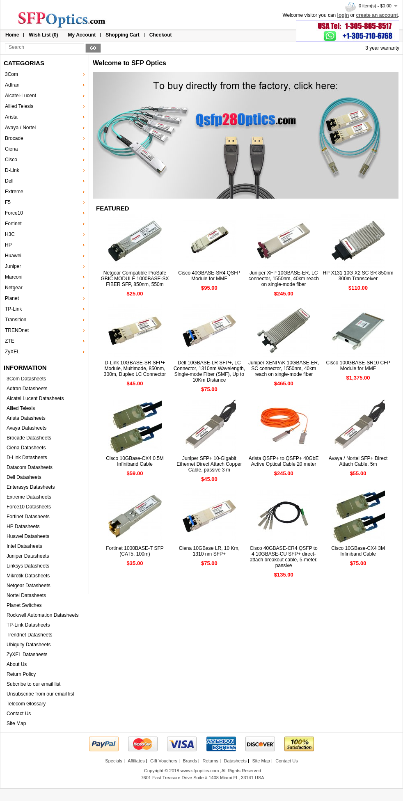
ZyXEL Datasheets (27, 654)
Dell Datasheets (24, 477)
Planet (12, 298)
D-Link (12, 170)
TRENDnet (17, 330)
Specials (113, 760)
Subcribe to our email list (33, 684)
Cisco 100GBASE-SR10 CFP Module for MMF (358, 365)
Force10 (14, 213)
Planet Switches (24, 605)
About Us (17, 664)
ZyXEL (12, 352)
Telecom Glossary (26, 704)
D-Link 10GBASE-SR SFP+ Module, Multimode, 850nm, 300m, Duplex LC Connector (135, 368)
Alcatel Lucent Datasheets (35, 398)
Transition (15, 320)
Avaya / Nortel (20, 127)
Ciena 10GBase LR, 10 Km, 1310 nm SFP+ (209, 551)
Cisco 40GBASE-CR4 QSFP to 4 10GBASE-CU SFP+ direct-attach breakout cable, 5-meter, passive (283, 556)
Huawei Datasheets (28, 536)
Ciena (11, 149)
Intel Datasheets (24, 546)
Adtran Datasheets (27, 388)
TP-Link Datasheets (28, 625)
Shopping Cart (122, 35)
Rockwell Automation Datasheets (42, 615)
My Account (82, 35)
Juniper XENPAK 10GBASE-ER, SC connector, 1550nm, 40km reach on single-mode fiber (283, 368)
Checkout (160, 35)
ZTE (9, 341)
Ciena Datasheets (26, 448)
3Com (11, 74)
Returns (211, 760)
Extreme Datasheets (29, 497)
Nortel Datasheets (26, 595)
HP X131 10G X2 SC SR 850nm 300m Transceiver (358, 275)
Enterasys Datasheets (31, 487)
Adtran (12, 85)
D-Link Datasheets (27, 457)
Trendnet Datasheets (30, 635)
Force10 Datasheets (29, 507)
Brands (190, 760)
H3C (10, 234)
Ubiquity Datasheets (28, 645)
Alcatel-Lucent (20, 95)
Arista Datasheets (26, 418)
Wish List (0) (43, 35)
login (343, 15)
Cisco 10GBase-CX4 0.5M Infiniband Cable (135, 461)
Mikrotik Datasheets (28, 576)
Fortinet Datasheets (28, 517)
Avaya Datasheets (26, 428)
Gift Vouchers (163, 760)
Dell (9, 181)
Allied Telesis (19, 106)
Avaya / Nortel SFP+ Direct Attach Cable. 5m (358, 461)
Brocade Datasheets (29, 438)
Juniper (13, 266)
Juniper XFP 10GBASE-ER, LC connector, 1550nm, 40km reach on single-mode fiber (283, 278)
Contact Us (19, 713)
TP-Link (13, 309)
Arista (11, 117)
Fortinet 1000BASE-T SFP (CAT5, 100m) (135, 551)
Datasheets (235, 760)
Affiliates (136, 760)
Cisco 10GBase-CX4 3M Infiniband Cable (358, 551)
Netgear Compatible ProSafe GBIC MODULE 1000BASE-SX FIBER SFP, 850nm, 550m (135, 278)
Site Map (16, 723)
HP (8, 245)
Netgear (14, 288)
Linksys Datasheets (28, 566)
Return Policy (21, 674)
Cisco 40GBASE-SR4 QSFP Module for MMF (209, 275)
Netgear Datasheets (28, 585)
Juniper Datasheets (28, 556)
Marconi (14, 277)
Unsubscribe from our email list (40, 694)
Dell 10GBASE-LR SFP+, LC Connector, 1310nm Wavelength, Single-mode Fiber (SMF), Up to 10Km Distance (209, 371)
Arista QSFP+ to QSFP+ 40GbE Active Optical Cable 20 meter (284, 461)
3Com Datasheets (26, 379)
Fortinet (13, 224)
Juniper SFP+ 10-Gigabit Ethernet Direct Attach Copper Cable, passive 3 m (209, 464)
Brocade (14, 138)
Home (12, 35)
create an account (377, 15)
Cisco (11, 159)
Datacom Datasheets (30, 467)
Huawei (13, 256)
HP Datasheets (23, 526)
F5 (8, 202)
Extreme (14, 192)
